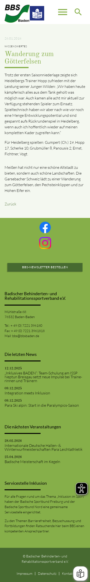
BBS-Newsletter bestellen (45, 267)
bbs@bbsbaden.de (25, 336)
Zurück (10, 204)
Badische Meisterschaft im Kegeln (32, 462)
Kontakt (68, 573)
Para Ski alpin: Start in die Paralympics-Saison (42, 405)
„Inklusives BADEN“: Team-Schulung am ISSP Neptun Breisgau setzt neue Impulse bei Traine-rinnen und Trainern (43, 377)
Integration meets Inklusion (27, 393)
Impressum (24, 573)
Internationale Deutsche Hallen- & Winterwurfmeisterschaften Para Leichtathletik (44, 447)
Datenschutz (47, 573)
